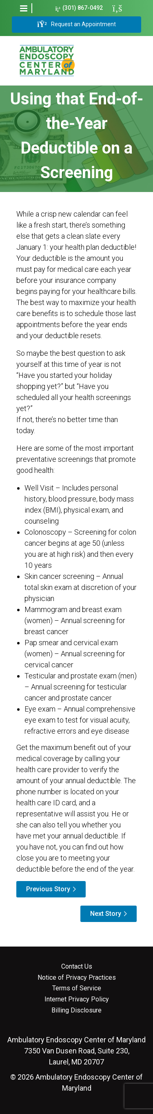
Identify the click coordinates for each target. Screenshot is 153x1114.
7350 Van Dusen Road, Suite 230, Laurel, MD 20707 (76, 1050)
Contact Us (76, 966)
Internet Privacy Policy (76, 999)
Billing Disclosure (76, 1010)
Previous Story (48, 889)
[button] (23, 8)
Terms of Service (76, 988)
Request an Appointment (76, 24)
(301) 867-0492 (79, 8)
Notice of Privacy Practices (77, 977)
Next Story (105, 913)
